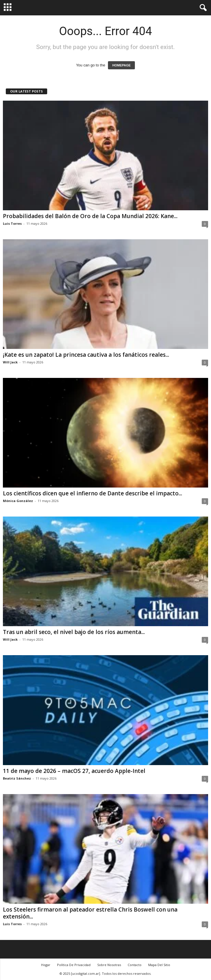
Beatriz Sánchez (17, 778)
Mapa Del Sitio (159, 965)
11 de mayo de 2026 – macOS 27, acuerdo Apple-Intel (74, 771)
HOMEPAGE (121, 65)
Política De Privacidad (74, 965)
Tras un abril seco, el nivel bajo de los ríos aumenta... (74, 632)
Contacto (135, 965)
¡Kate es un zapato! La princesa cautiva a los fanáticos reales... (86, 354)
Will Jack (10, 362)
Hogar (45, 965)
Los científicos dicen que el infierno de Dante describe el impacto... (92, 493)
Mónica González (18, 501)
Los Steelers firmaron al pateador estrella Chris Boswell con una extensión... (90, 913)
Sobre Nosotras (109, 965)
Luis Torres (12, 223)
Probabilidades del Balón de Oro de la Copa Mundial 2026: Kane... (90, 216)
